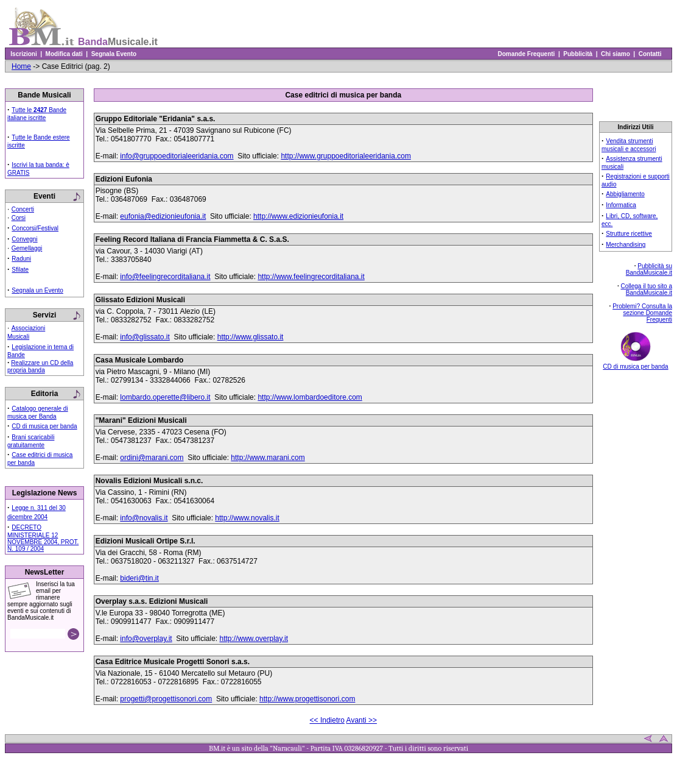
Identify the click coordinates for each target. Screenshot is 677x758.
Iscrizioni (23, 54)
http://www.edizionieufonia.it (298, 216)
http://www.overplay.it (253, 638)
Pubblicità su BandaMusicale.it (649, 269)
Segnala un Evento (37, 290)
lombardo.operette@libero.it (165, 397)
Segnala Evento (114, 54)
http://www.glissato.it (250, 337)
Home (21, 66)
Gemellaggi (27, 248)
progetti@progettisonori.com (166, 699)
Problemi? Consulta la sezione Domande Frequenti (642, 313)
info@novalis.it (143, 518)
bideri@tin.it (139, 578)
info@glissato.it (145, 337)
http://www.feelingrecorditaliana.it (311, 276)
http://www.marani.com (267, 457)
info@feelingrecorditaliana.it (165, 276)
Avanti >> (361, 720)
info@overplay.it (146, 638)
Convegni (24, 239)
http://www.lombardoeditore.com (310, 397)
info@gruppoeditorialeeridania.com (176, 156)
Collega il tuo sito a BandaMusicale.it (647, 289)
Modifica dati (64, 54)
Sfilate (20, 269)
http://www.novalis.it (247, 518)
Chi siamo (615, 54)
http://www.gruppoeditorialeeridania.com (345, 156)
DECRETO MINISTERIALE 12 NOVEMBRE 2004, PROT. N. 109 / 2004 (43, 538)
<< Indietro (327, 720)
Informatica (621, 205)
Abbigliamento (625, 194)
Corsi (19, 217)
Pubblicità (578, 54)
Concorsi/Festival (35, 228)
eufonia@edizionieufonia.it (163, 216)
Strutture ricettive (629, 233)
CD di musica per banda (44, 426)
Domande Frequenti (526, 54)
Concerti (23, 209)
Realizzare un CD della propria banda (40, 367)
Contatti (650, 54)
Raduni (21, 258)
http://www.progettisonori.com (307, 699)
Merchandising (625, 244)
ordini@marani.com (151, 457)
